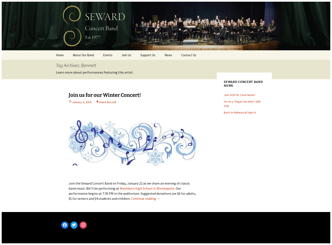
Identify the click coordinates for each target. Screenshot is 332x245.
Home (60, 55)
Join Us (126, 55)
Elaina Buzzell (107, 102)
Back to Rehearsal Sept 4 (240, 112)
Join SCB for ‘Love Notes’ (240, 95)
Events (107, 55)
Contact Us (188, 55)
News (168, 55)
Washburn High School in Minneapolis (147, 188)
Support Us (147, 55)
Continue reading (145, 198)
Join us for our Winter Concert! (105, 95)
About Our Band (83, 55)
